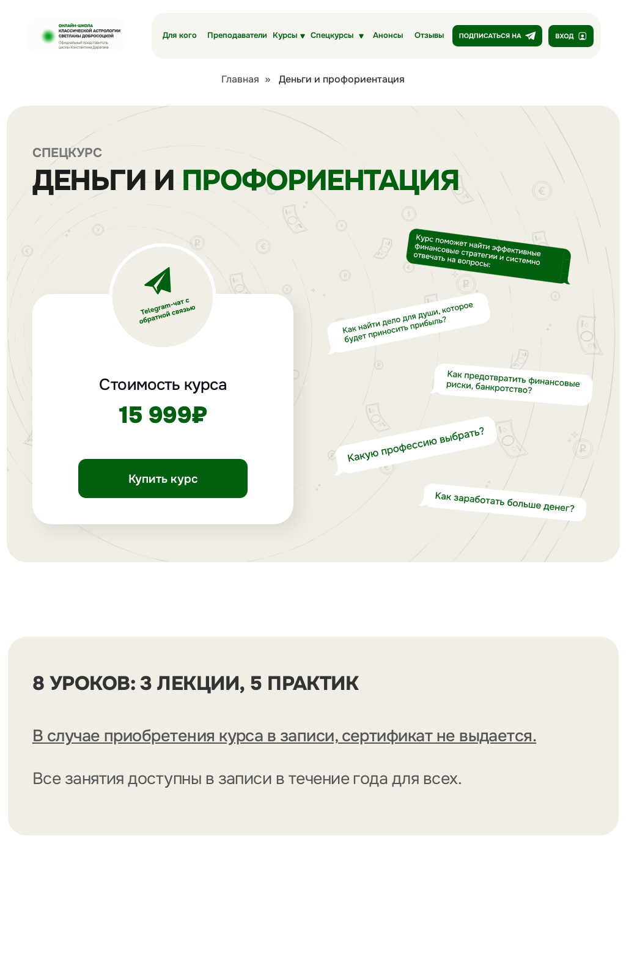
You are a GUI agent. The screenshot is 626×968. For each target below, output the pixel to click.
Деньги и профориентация (342, 79)
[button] (337, 36)
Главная (240, 79)
